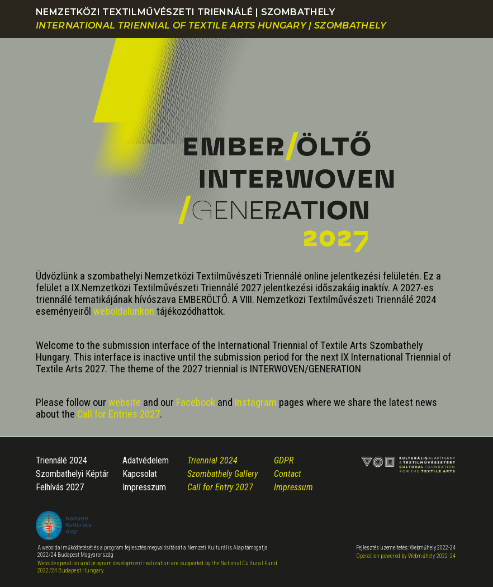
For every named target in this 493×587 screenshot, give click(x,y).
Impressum (293, 487)
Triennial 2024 (212, 460)
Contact (287, 473)
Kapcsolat (139, 473)
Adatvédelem (145, 460)
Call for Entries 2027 (118, 414)
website (124, 402)
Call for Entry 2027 (220, 487)
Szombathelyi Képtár (72, 473)
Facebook (195, 402)
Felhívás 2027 (60, 487)
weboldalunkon (123, 311)
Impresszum (144, 487)
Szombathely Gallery (222, 473)
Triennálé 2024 (61, 460)
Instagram (256, 402)
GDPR (283, 460)
